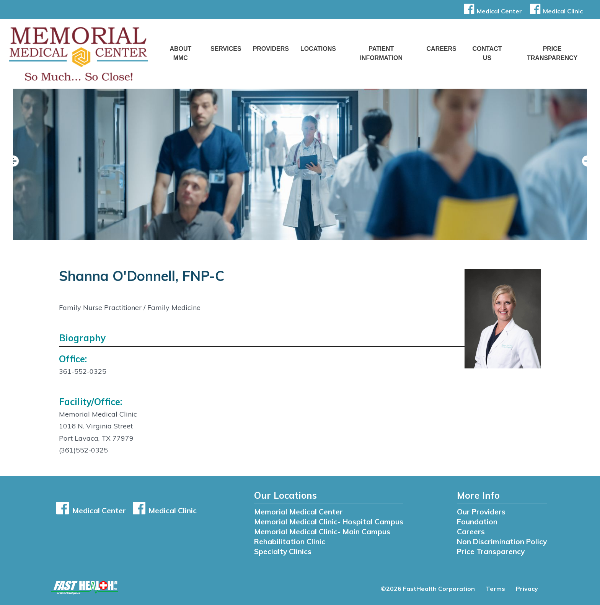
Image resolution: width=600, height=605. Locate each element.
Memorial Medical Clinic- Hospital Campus (328, 521)
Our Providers (481, 511)
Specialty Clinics (282, 551)
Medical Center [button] (491, 11)
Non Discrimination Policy (502, 541)
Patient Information (381, 53)
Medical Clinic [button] (555, 11)
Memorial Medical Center (298, 511)
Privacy (527, 588)
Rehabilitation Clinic (289, 541)
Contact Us (487, 53)
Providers (271, 48)
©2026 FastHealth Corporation (428, 588)
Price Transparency (552, 53)
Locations (318, 48)
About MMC (180, 53)
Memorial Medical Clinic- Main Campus (322, 531)
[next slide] (582, 166)
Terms (495, 588)
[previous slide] (17, 166)
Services (225, 48)
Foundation (477, 521)
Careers (442, 48)
